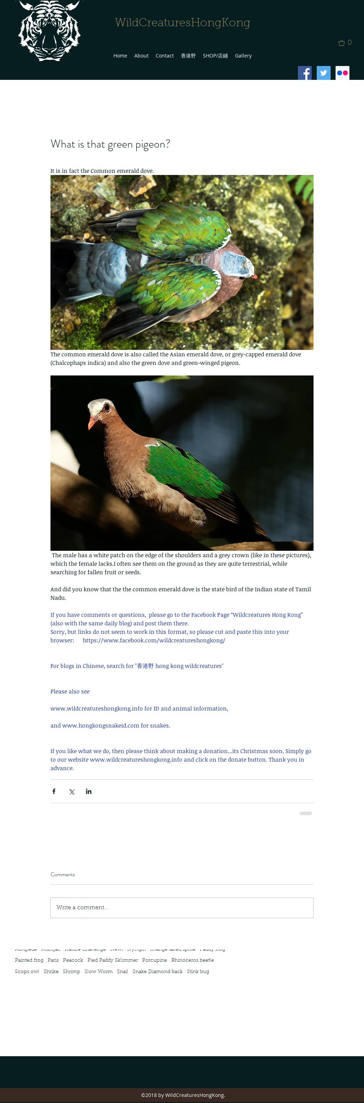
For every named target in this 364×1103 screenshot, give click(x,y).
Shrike (51, 972)
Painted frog (29, 960)
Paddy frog (212, 949)
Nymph (136, 949)
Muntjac (50, 949)
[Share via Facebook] (53, 791)
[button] (347, 43)
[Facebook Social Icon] (305, 73)
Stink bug (198, 972)
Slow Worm (99, 972)
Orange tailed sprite (173, 949)
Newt (116, 949)
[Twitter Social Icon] (324, 73)
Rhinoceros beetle (192, 960)
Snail (122, 972)
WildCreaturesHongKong (182, 23)
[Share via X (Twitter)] (71, 791)
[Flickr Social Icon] (342, 73)
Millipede (26, 949)
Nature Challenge (85, 949)
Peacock (73, 960)
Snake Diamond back (158, 972)
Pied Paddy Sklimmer (112, 960)
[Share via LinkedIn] (88, 791)
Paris (53, 960)
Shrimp (71, 972)
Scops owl (27, 972)
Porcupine (154, 960)
